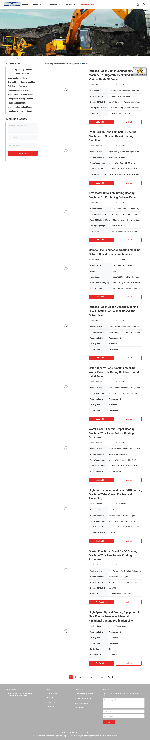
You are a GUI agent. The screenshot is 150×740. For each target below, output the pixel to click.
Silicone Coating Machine (18, 74)
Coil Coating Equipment (17, 86)
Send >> (109, 722)
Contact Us (50, 707)
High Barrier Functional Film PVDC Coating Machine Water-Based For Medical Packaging (115, 494)
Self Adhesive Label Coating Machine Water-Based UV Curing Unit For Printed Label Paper (114, 372)
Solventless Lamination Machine (21, 94)
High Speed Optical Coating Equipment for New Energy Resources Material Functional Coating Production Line (115, 616)
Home (7, 59)
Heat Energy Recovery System (20, 111)
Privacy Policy (85, 732)
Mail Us (129, 122)
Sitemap (62, 732)
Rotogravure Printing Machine (20, 99)
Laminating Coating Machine (20, 69)
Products (15, 59)
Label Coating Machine (17, 78)
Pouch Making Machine (17, 103)
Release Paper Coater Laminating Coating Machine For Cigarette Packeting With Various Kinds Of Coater (115, 75)
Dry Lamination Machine (18, 90)
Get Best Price (102, 122)
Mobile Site (73, 732)
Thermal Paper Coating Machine (21, 82)
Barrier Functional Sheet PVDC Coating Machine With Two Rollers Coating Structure (113, 555)
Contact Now (23, 153)
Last (101, 677)
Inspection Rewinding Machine (20, 107)
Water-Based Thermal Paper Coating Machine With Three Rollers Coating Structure (112, 433)
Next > (93, 677)
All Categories (79, 707)
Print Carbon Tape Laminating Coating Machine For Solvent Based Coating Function (112, 136)
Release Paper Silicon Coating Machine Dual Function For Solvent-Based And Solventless (113, 311)
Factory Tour (51, 698)
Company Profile (52, 693)
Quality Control (51, 702)
